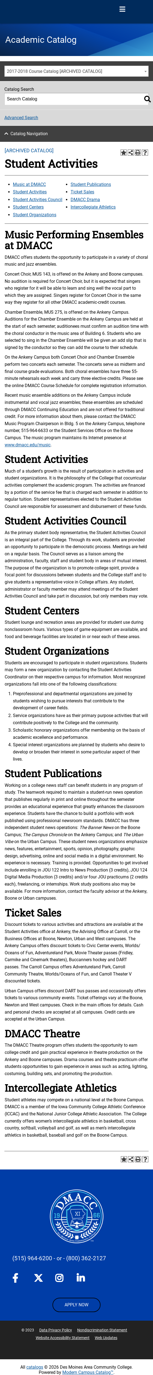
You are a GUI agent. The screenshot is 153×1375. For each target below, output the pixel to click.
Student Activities (30, 191)
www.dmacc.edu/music (28, 444)
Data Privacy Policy (55, 1330)
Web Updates (106, 1338)
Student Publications (91, 184)
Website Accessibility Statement (63, 1338)
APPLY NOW (76, 1304)
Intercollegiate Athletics (93, 207)
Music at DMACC (29, 184)
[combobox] (76, 71)
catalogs (34, 1367)
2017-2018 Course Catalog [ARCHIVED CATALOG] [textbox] (54, 71)
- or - (59, 1258)
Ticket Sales (82, 191)
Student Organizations (34, 214)
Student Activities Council (37, 199)
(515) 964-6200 (32, 1258)
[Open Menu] (122, 9)
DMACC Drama (85, 199)
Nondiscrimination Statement (102, 1330)
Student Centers (28, 207)
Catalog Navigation (29, 133)
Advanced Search (21, 117)
